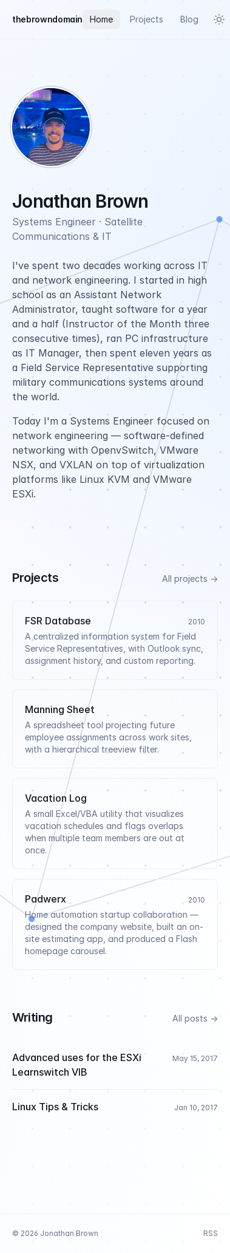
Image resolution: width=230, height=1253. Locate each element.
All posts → (195, 1018)
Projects (146, 19)
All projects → (190, 578)
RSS (210, 1233)
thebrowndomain (47, 19)
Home (101, 19)
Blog (189, 19)
